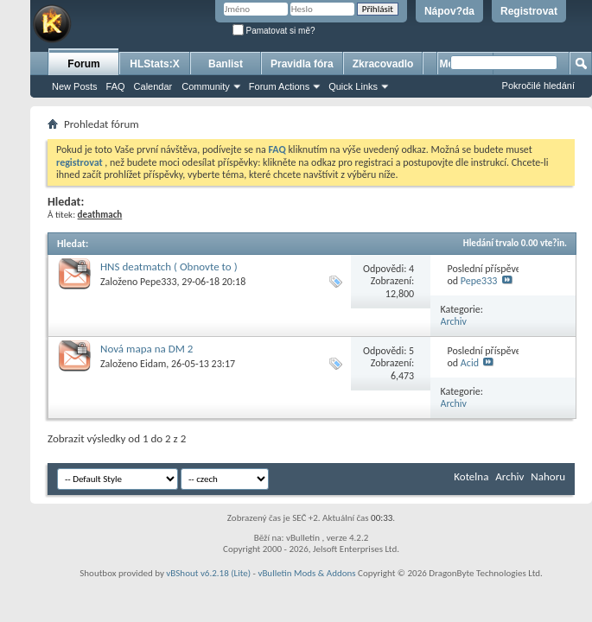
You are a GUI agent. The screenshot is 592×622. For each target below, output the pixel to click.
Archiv (454, 321)
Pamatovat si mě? (273, 30)
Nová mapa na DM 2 (146, 348)
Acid (470, 363)
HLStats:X (154, 64)
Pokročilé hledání (538, 85)
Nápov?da (449, 11)
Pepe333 (158, 282)
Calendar (153, 86)
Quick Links (353, 86)
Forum (83, 64)
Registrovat (528, 11)
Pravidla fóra (302, 64)
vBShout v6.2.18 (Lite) (208, 573)
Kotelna (471, 476)
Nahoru (548, 476)
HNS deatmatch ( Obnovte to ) (169, 266)
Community (205, 86)
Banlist (225, 64)
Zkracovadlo (383, 64)
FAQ (115, 86)
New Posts (75, 86)
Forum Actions (279, 86)
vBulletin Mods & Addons (306, 573)
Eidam (153, 364)
